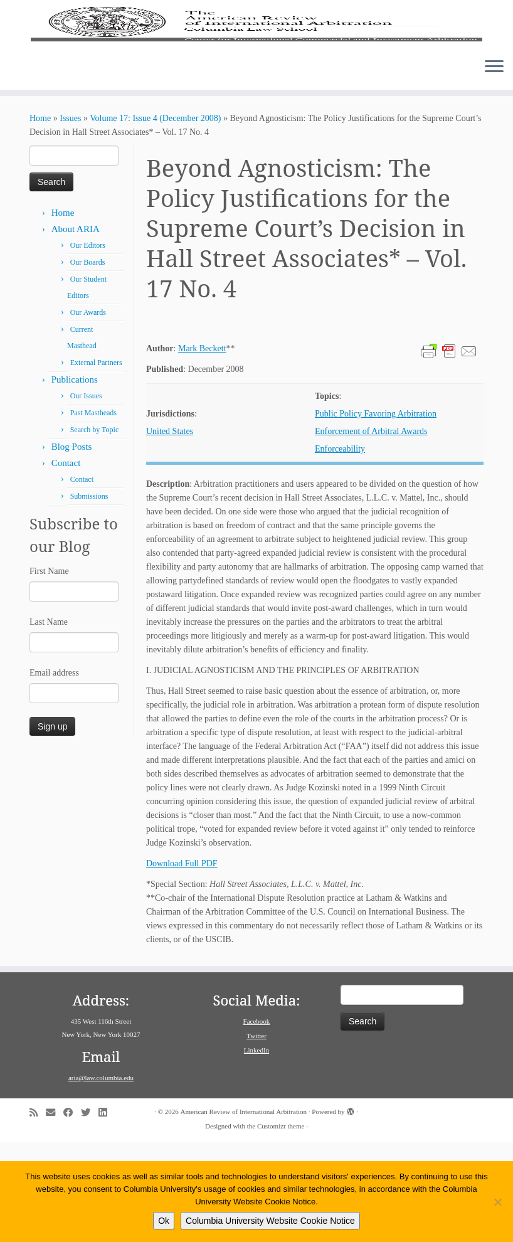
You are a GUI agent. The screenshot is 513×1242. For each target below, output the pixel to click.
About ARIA (75, 329)
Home (40, 218)
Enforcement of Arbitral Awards (371, 531)
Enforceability (340, 549)
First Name (49, 671)
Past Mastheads (93, 513)
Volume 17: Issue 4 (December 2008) (155, 218)
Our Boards (87, 362)
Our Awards (88, 412)
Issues (70, 218)
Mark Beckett (202, 449)
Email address (54, 773)
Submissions (89, 596)
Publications (74, 480)
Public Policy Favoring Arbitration (375, 514)
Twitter (256, 1136)
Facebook (256, 1121)
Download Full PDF (182, 964)
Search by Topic (94, 530)
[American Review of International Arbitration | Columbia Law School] (256, 74)
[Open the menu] (494, 167)
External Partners (96, 463)
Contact (66, 563)
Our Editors (87, 345)
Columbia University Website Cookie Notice (270, 1221)
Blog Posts (71, 547)
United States (169, 531)
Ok (163, 1221)
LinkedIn (256, 1150)
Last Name (48, 722)
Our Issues (86, 496)
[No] (497, 1202)
